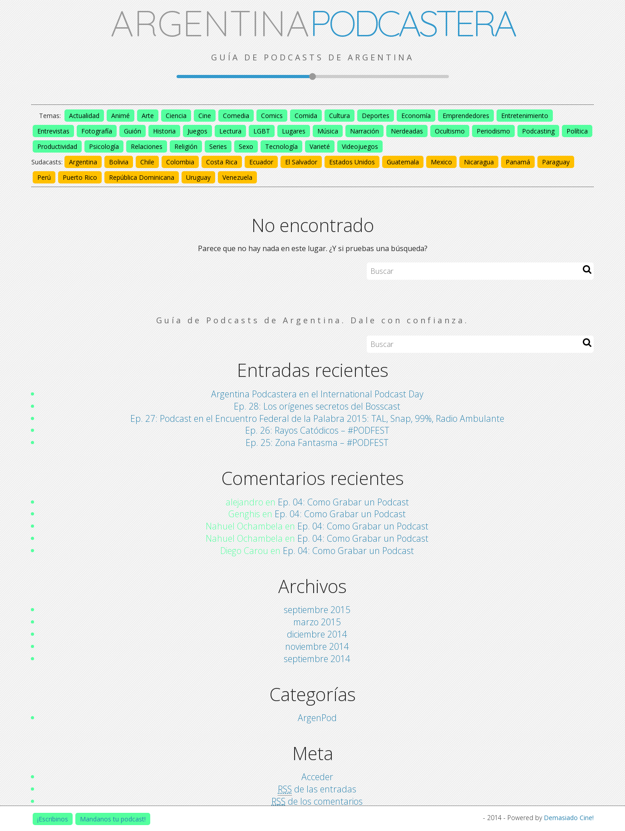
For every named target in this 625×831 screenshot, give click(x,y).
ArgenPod (317, 718)
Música (327, 131)
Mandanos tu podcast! (113, 819)
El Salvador (301, 162)
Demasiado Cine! (569, 817)
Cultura (339, 115)
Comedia (236, 115)
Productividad (57, 146)
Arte (148, 115)
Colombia (180, 162)
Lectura (230, 131)
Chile (147, 162)
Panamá (518, 162)
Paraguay (556, 162)
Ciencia (176, 115)
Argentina (83, 162)
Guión (132, 131)
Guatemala (403, 162)
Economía (416, 115)
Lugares (293, 131)
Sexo (246, 146)
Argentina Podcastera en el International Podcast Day (317, 394)
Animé (120, 115)
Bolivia (118, 162)
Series (218, 146)
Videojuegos (360, 146)
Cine (204, 115)
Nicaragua (479, 162)
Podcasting (538, 131)
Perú (44, 177)
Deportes (375, 115)
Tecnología (281, 146)
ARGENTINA (312, 22)
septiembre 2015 (317, 609)
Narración (364, 131)
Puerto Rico (80, 177)
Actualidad (84, 115)
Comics (272, 115)
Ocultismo (450, 131)
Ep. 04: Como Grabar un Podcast (343, 502)
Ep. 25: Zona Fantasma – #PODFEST (317, 442)
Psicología (104, 146)
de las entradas (317, 789)
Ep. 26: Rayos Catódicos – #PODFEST (317, 430)
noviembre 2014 (317, 646)
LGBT (261, 131)
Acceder (317, 777)
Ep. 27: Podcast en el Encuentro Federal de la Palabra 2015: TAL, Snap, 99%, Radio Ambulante (317, 418)
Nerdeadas (407, 131)
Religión (185, 146)
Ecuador (261, 162)
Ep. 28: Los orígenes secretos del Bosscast (317, 406)
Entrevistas (53, 131)
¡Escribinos (52, 819)
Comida (306, 115)
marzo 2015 (317, 622)
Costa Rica (221, 162)
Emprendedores (466, 115)
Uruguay (198, 177)
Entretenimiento (524, 115)
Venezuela (237, 177)
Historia (164, 131)
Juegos (197, 131)
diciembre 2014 (317, 634)
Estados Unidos (352, 162)
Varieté (320, 146)
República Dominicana (141, 177)
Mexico (441, 162)
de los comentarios (317, 801)
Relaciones (146, 146)
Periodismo (493, 131)
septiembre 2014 (317, 659)
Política (577, 131)
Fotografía (96, 131)
